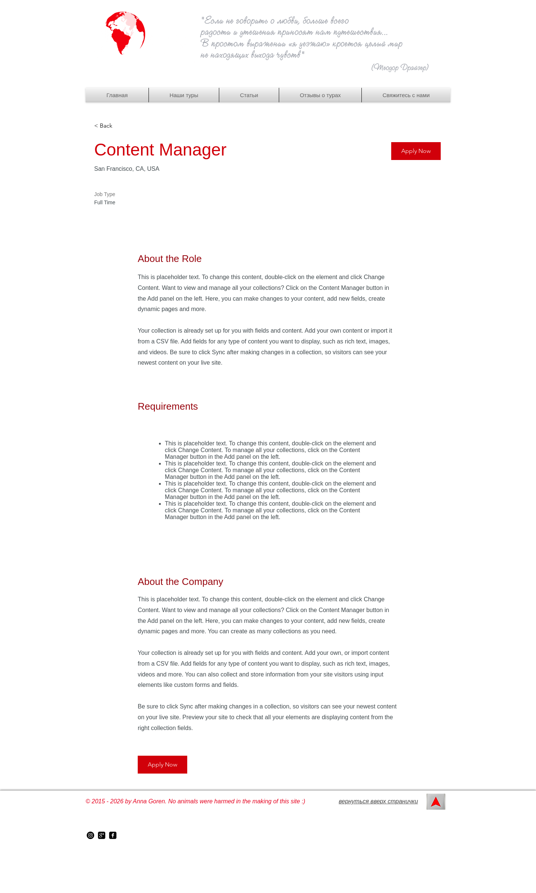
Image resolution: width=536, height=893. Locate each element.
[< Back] (120, 126)
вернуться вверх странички (378, 801)
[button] (184, 95)
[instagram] (90, 835)
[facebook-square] (113, 835)
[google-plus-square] (101, 835)
